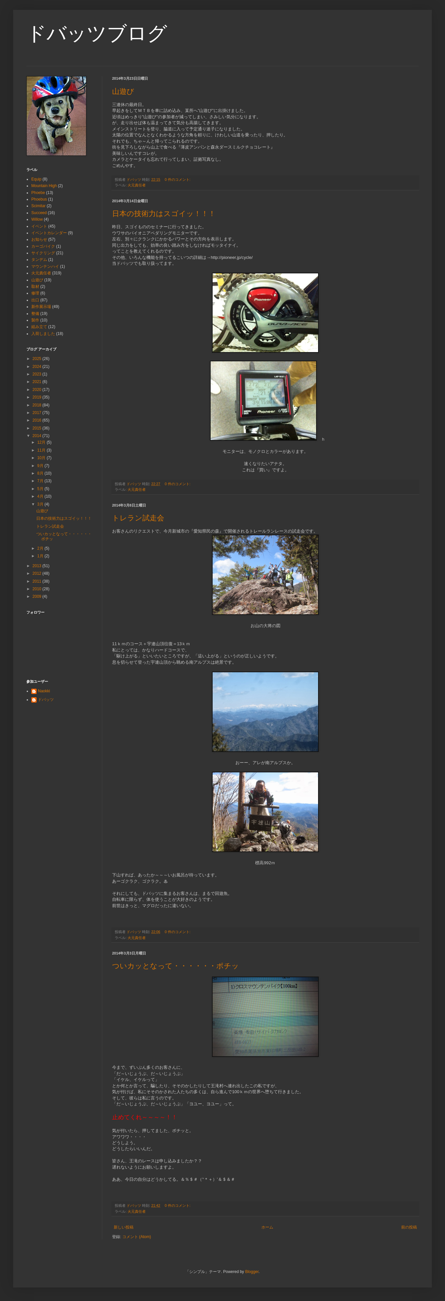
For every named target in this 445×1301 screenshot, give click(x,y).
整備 (35, 313)
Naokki (44, 691)
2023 (38, 374)
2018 (38, 405)
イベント (39, 226)
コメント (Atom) (136, 1236)
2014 (38, 435)
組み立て (39, 326)
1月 (40, 556)
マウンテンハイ (45, 266)
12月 (42, 442)
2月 (40, 548)
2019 (38, 397)
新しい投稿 (124, 1227)
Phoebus (39, 199)
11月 (42, 450)
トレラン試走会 (138, 518)
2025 (38, 358)
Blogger (252, 1271)
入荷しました (43, 333)
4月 (40, 496)
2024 (38, 366)
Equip (36, 179)
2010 (38, 589)
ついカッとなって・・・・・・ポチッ (175, 966)
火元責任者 (137, 185)
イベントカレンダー (49, 233)
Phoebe (38, 192)
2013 (38, 566)
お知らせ (39, 239)
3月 (40, 504)
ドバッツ (46, 699)
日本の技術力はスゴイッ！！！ (164, 213)
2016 (38, 420)
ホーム (267, 1227)
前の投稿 (409, 1227)
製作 (35, 320)
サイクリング (43, 253)
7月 (40, 481)
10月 (42, 458)
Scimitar (38, 206)
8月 (40, 473)
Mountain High (44, 185)
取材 (35, 286)
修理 (35, 293)
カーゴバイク (43, 246)
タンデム (39, 259)
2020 (38, 389)
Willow (37, 219)
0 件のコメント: (178, 179)
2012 (38, 573)
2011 (38, 581)
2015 (38, 428)
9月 (40, 465)
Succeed (39, 212)
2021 (38, 381)
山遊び (123, 91)
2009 (38, 596)
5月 (40, 488)
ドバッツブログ (96, 33)
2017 (38, 412)
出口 (35, 300)
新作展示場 (41, 306)
